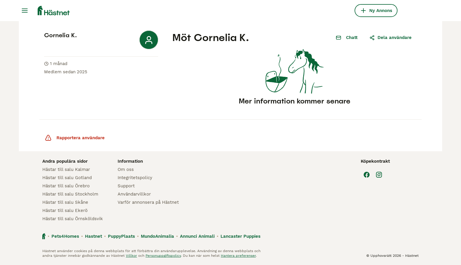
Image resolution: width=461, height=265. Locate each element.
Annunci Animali (197, 236)
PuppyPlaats (121, 236)
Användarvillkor (134, 194)
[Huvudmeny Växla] (25, 10)
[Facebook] (367, 175)
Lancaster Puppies (240, 236)
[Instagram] (379, 175)
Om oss (126, 169)
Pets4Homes (65, 236)
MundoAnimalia (157, 236)
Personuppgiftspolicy (163, 256)
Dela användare (390, 37)
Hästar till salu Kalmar (66, 169)
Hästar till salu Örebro (66, 185)
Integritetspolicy (135, 177)
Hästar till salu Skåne (65, 202)
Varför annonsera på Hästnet (148, 202)
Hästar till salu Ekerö (65, 210)
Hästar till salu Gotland (67, 177)
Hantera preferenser (238, 256)
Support (126, 185)
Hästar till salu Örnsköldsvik (72, 218)
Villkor (131, 256)
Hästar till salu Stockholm (70, 194)
